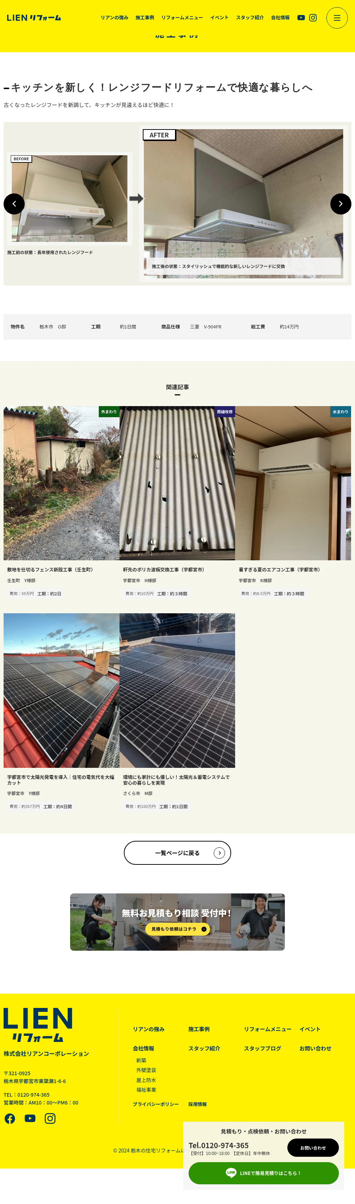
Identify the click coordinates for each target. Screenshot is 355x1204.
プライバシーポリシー (156, 1105)
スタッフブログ (263, 1049)
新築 (141, 1060)
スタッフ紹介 (204, 1049)
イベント (310, 1029)
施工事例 (199, 1029)
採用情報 (197, 1105)
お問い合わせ (316, 1049)
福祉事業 (146, 1090)
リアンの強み (149, 1029)
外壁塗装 (146, 1070)
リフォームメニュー (268, 1029)
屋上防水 (146, 1080)
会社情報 (143, 1049)
